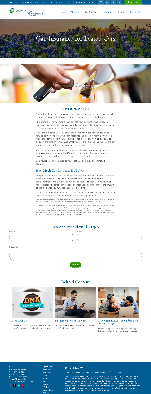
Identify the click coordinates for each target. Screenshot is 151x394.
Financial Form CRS (76, 368)
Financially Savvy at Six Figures (71, 320)
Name (12, 231)
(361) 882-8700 (57, 2)
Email (79, 231)
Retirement (47, 369)
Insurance (46, 378)
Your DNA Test (20, 320)
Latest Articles (48, 390)
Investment (47, 372)
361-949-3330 (19, 372)
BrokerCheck (117, 372)
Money (45, 384)
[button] (63, 11)
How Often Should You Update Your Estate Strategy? (118, 322)
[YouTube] (113, 2)
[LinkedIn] (107, 2)
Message (13, 247)
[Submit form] (75, 265)
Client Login (133, 2)
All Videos (47, 393)
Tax (44, 381)
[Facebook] (119, 2)
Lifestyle (46, 387)
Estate (45, 375)
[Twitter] (101, 2)
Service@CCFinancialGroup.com (80, 2)
